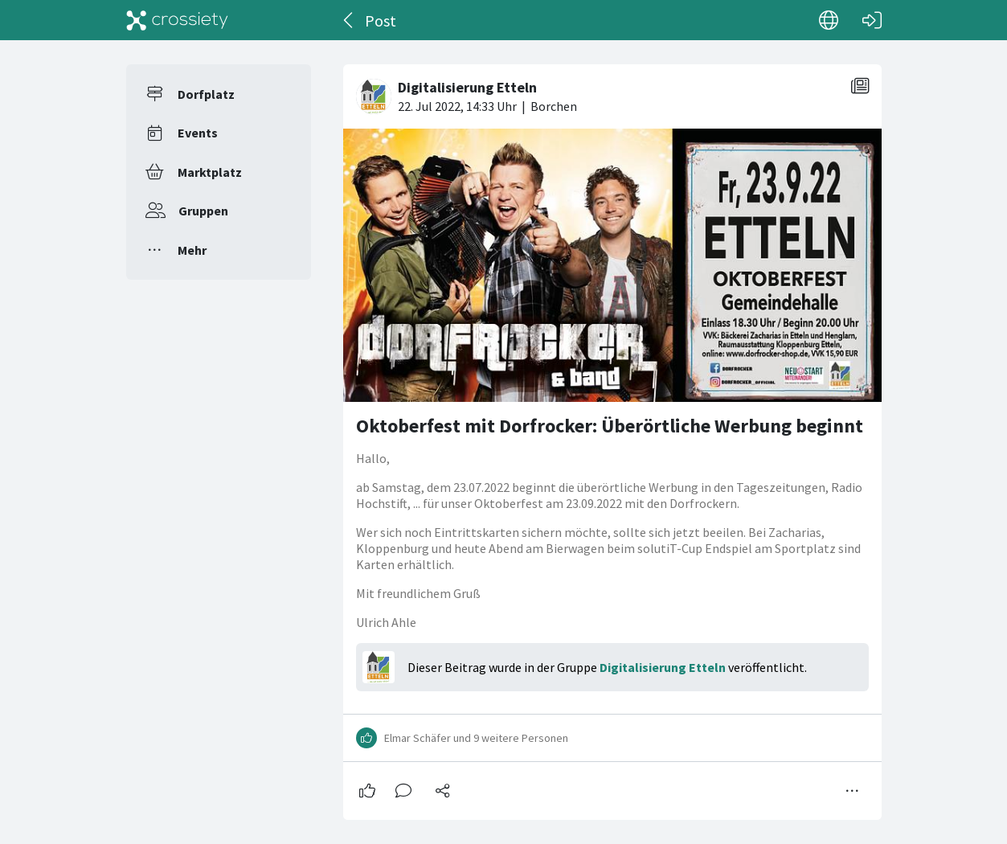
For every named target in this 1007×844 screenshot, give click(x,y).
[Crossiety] (178, 20)
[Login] (872, 20)
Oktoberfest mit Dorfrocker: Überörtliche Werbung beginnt (609, 425)
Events (198, 133)
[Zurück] (349, 20)
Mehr (192, 250)
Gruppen (203, 211)
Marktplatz (210, 172)
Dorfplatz (206, 94)
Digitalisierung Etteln (663, 667)
